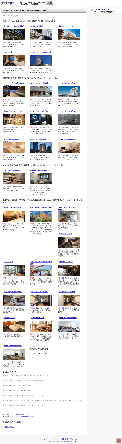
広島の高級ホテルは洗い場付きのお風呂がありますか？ (25, 380)
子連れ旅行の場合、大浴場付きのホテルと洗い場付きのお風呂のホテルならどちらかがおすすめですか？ (44, 400)
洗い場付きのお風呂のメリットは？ (18, 390)
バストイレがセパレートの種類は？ (18, 385)
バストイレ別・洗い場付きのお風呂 (17, 414)
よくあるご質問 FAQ (101, 9)
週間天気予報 (9, 427)
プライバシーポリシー (52, 439)
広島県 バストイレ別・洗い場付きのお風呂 (20, 416)
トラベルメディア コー (67, 441)
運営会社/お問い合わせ (69, 439)
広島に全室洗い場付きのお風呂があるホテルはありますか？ (27, 375)
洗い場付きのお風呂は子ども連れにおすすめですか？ (25, 395)
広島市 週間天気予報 (39, 353)
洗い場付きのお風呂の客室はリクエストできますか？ (25, 405)
